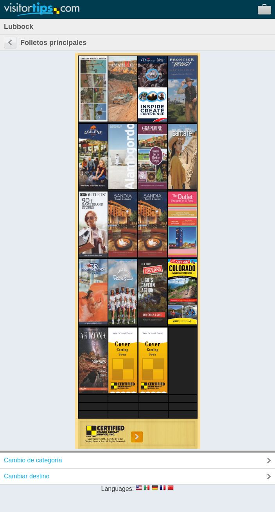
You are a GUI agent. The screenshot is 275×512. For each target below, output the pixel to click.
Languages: (117, 488)
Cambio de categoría (33, 460)
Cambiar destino (27, 476)
